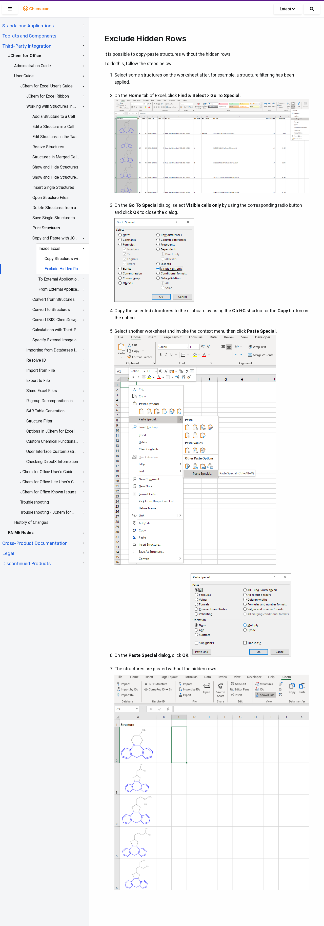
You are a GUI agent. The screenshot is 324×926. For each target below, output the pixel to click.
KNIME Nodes (21, 532)
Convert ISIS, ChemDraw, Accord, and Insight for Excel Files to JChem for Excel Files (55, 319)
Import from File (40, 370)
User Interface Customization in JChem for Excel (52, 451)
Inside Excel (49, 248)
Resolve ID (36, 360)
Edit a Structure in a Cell (53, 126)
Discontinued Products (26, 563)
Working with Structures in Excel (52, 106)
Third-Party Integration (26, 46)
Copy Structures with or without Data (63, 258)
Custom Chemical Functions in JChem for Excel (52, 441)
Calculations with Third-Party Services (55, 329)
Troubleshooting (34, 502)
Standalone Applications (28, 26)
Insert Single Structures (53, 187)
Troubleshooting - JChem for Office (48, 512)
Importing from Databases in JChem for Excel (52, 350)
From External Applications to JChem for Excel (59, 289)
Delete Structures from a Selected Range (55, 207)
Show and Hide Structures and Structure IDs (55, 177)
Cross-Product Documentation (35, 543)
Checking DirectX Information (52, 461)
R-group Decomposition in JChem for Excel (52, 400)
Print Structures (46, 228)
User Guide (24, 75)
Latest (287, 9)
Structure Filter (39, 421)
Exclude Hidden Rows (63, 268)
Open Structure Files (50, 197)
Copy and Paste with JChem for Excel (55, 238)
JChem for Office (24, 55)
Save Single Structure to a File (55, 217)
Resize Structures (48, 146)
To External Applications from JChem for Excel (59, 279)
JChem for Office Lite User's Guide (48, 481)
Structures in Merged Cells (55, 157)
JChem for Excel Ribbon (47, 96)
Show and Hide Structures (55, 167)
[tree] (44, 294)
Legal (8, 553)
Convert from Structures (53, 299)
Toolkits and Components (29, 36)
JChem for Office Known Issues (48, 492)
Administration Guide (32, 65)
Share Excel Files (41, 390)
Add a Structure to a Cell (53, 116)
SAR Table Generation (45, 411)
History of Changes (31, 522)
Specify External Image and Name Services (55, 340)
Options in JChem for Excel (50, 431)
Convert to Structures (51, 309)
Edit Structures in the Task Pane (55, 136)
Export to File (38, 380)
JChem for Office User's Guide (46, 471)
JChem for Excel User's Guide (46, 86)
